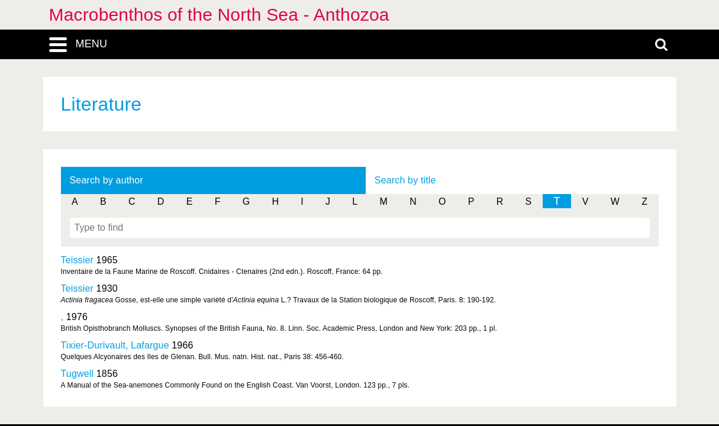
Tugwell (77, 374)
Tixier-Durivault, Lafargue (115, 345)
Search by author (106, 180)
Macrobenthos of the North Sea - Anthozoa (219, 14)
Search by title (405, 180)
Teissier (77, 260)
